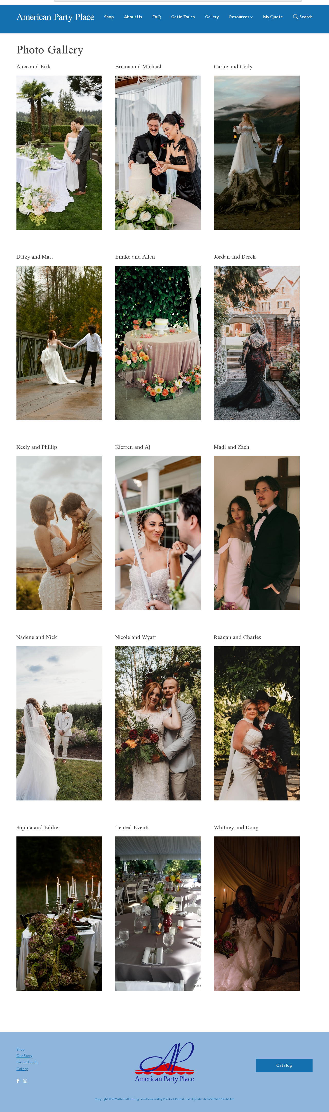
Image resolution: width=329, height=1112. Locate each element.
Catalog (284, 1065)
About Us (133, 16)
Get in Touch (183, 16)
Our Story (24, 1055)
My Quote (273, 16)
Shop (109, 16)
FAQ (156, 16)
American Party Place (55, 17)
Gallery (212, 16)
